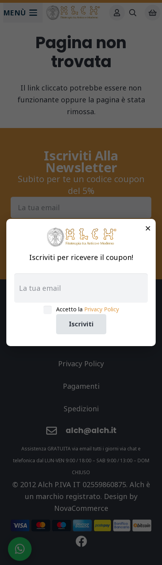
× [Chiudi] (148, 228)
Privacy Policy (101, 309)
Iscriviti (81, 324)
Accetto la (87, 309)
